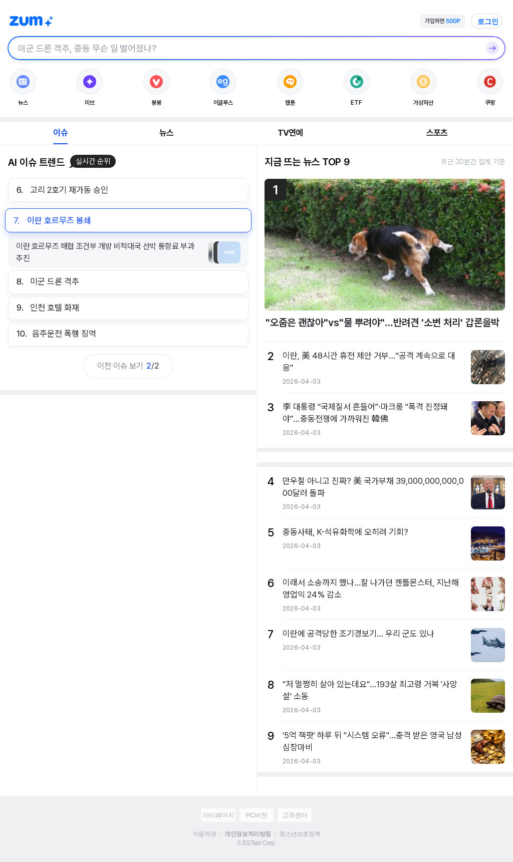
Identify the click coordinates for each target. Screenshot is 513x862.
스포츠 (437, 133)
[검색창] (243, 48)
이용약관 (204, 833)
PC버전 (256, 815)
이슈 (60, 133)
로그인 (487, 22)
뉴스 (166, 133)
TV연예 (290, 133)
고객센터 (294, 815)
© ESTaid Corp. (256, 842)
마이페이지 (218, 815)
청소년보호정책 (300, 833)
